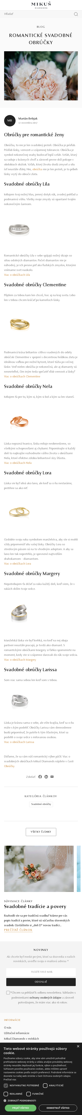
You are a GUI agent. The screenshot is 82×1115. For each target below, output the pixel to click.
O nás (7, 1027)
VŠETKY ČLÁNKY (41, 832)
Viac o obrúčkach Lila (17, 275)
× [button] (78, 1046)
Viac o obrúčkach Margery (20, 659)
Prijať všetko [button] (20, 1107)
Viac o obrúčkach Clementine (22, 376)
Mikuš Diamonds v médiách (21, 1038)
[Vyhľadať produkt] (76, 14)
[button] (41, 1100)
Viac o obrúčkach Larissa (19, 742)
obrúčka (37, 169)
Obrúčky (9, 766)
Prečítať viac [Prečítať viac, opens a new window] (10, 1079)
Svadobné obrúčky (41, 804)
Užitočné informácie (16, 1033)
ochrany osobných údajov (46, 997)
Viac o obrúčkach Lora (17, 563)
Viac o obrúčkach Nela (18, 463)
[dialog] (41, 1079)
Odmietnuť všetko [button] (58, 1107)
